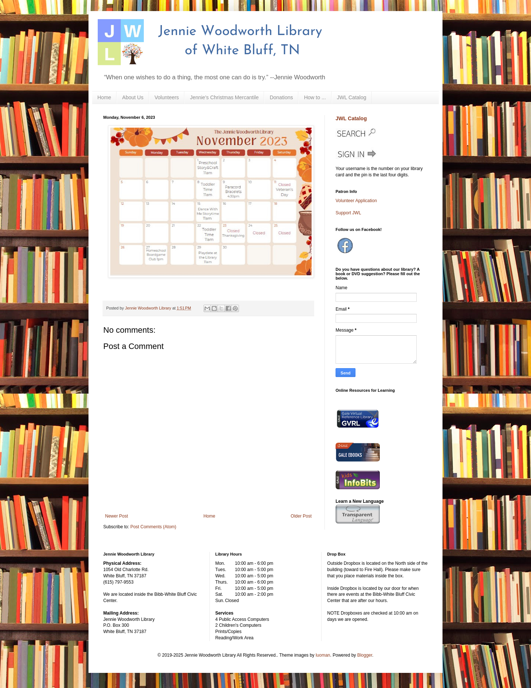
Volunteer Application (356, 200)
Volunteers (167, 97)
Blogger (364, 655)
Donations (281, 97)
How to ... (315, 97)
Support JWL (348, 212)
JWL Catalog (352, 97)
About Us (132, 97)
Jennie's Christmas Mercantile (224, 97)
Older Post (301, 516)
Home (104, 97)
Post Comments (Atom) (153, 526)
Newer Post (116, 516)
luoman (323, 655)
